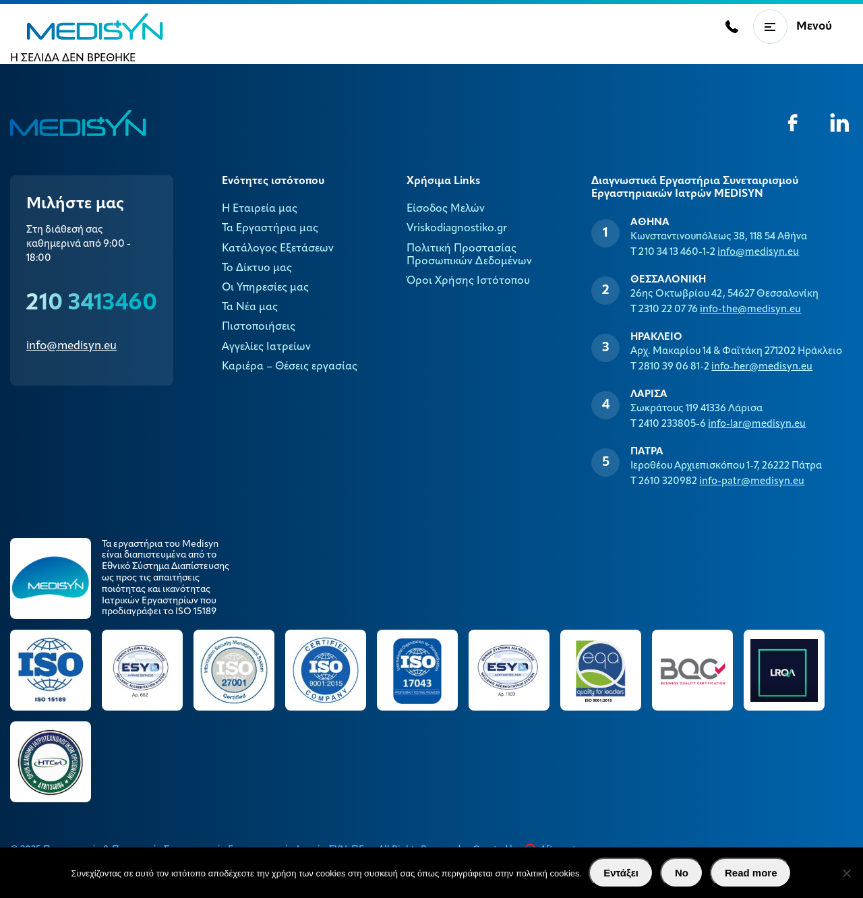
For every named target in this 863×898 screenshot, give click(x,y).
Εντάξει (620, 872)
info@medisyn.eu (71, 346)
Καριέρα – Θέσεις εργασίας (289, 366)
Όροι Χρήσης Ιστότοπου (468, 281)
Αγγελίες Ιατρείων (266, 347)
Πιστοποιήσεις (258, 327)
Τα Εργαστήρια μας (270, 228)
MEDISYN (95, 26)
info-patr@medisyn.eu (751, 482)
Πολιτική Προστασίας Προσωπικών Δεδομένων (469, 255)
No (681, 872)
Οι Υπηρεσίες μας (265, 287)
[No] (846, 873)
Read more (751, 872)
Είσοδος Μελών (446, 209)
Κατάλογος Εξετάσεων (278, 248)
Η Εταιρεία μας (259, 209)
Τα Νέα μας (250, 307)
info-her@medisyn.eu (761, 367)
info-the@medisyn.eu (750, 310)
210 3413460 (91, 304)
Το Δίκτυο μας (257, 268)
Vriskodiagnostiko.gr (457, 228)
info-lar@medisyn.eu (757, 424)
